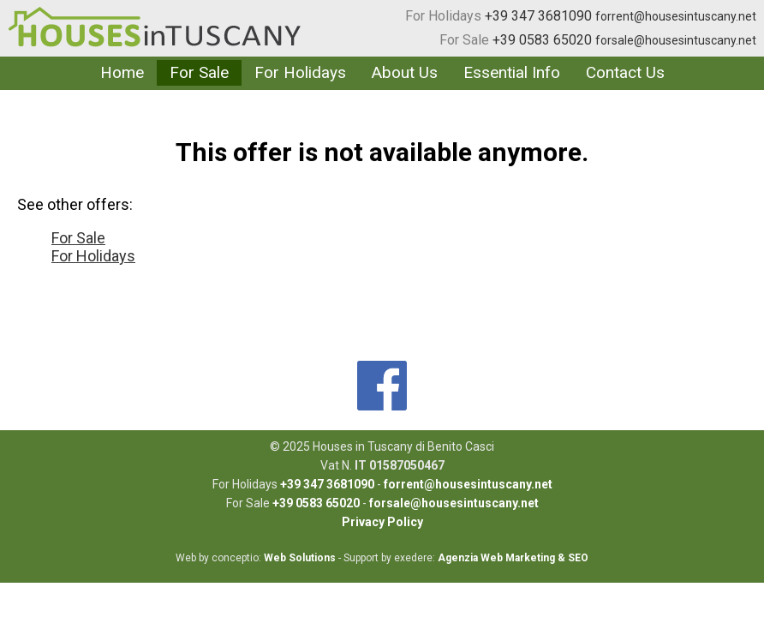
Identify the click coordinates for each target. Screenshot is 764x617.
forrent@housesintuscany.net (675, 16)
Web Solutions (300, 558)
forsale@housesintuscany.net (675, 40)
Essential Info (511, 72)
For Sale (464, 40)
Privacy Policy (382, 522)
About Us (405, 72)
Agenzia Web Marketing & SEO (513, 558)
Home (122, 72)
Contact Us (625, 72)
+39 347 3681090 (538, 16)
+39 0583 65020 (542, 40)
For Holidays (443, 16)
